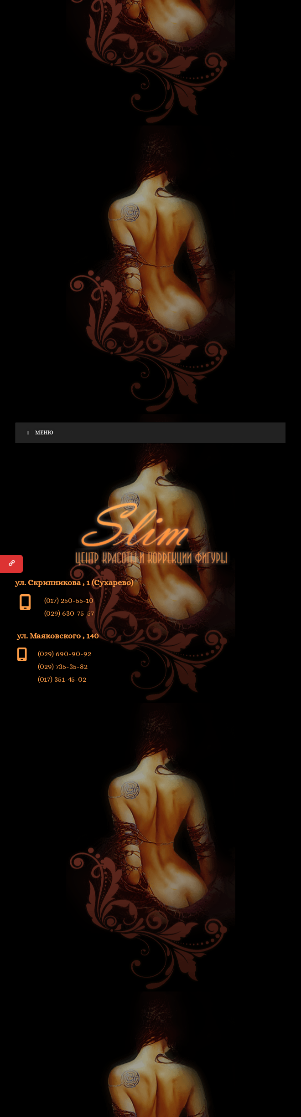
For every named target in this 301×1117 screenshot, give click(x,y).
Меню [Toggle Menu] (39, 432)
